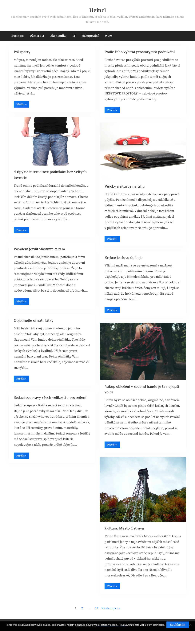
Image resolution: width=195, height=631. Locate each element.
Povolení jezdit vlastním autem (40, 249)
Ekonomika (58, 36)
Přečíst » (23, 105)
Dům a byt (37, 36)
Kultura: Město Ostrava (125, 528)
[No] (190, 625)
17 (96, 608)
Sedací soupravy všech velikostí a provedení (51, 398)
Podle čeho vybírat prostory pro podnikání (140, 52)
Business (17, 36)
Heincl (97, 10)
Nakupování (90, 36)
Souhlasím (177, 625)
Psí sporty (22, 52)
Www (109, 36)
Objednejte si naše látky (34, 321)
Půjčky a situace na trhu (125, 186)
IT (74, 36)
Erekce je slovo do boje (124, 258)
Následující (109, 608)
